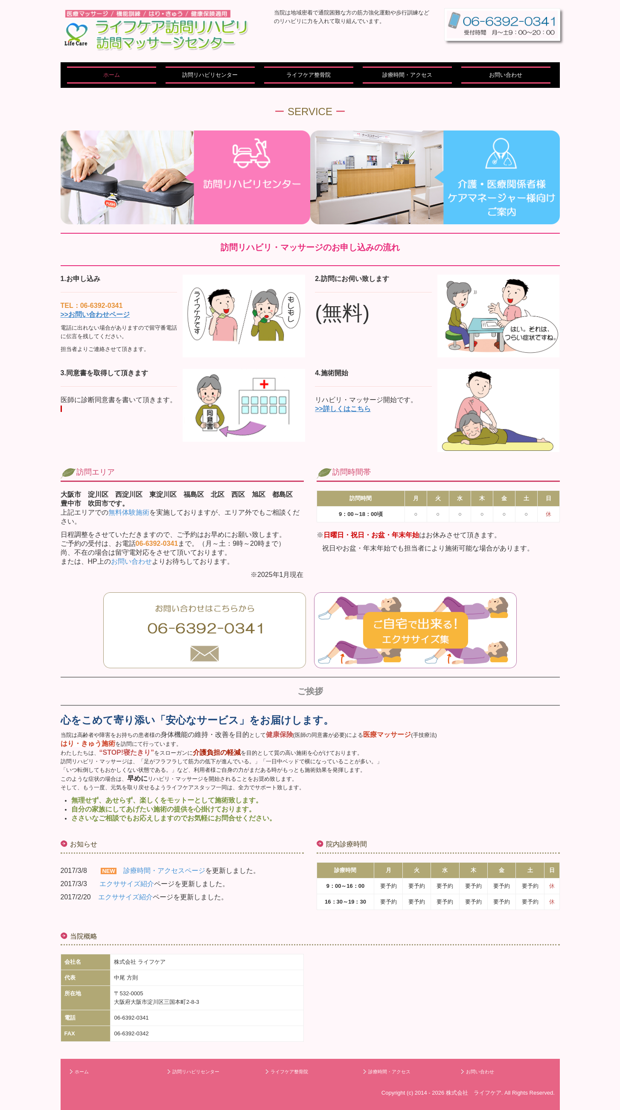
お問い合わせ (505, 75)
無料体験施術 (128, 512)
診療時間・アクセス (407, 75)
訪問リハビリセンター (210, 75)
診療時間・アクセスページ (164, 870)
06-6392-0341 (131, 1017)
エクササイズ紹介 (126, 883)
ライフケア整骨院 (308, 75)
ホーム (111, 75)
